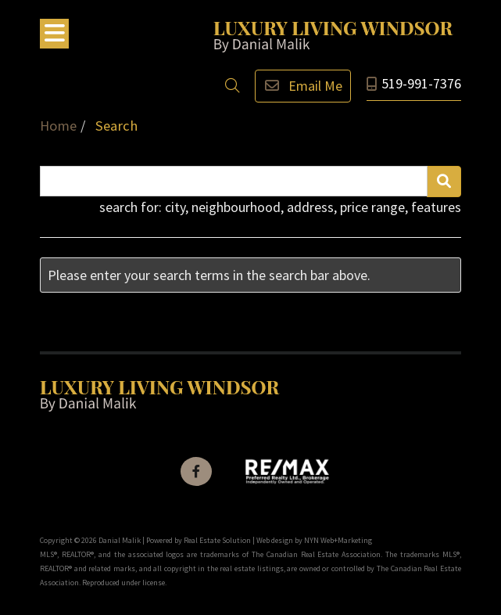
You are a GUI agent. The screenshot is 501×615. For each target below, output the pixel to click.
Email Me (302, 86)
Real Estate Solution (217, 540)
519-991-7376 (421, 83)
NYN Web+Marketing (338, 540)
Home (58, 126)
